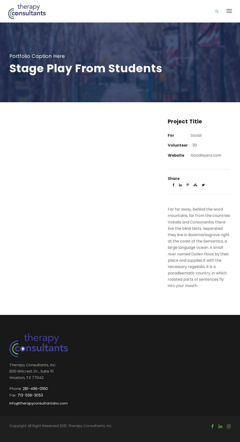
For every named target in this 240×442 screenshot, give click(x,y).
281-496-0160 (35, 388)
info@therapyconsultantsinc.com (38, 403)
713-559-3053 (30, 395)
